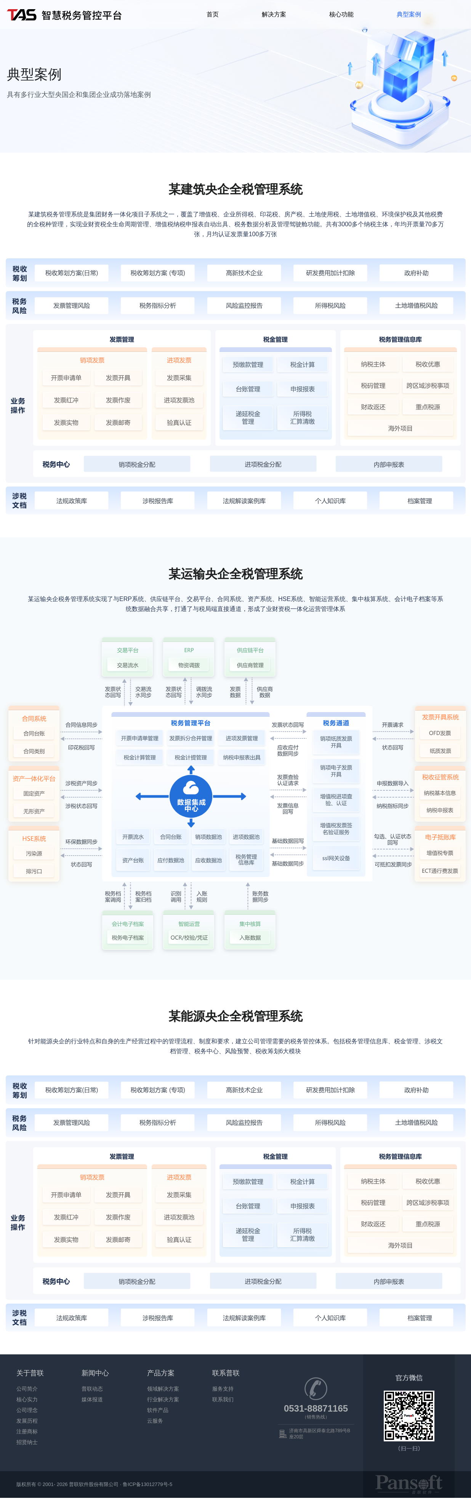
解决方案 (274, 14)
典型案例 (409, 14)
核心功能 (341, 14)
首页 (213, 14)
